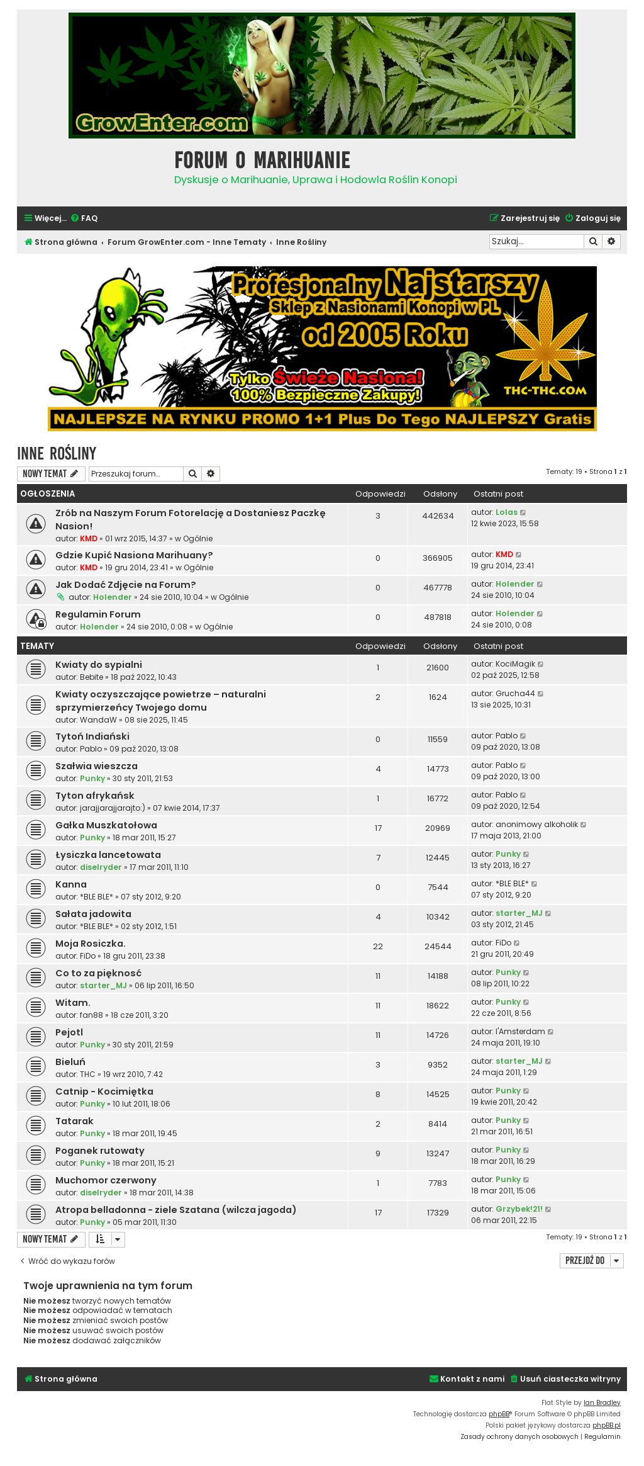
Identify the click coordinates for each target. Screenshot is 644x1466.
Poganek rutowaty (100, 1150)
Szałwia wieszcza (96, 766)
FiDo (88, 955)
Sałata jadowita (93, 914)
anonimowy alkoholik (537, 824)
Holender (112, 597)
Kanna (71, 884)
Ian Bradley (602, 1402)
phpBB (499, 1414)
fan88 (91, 1015)
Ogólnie (198, 538)
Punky (92, 778)
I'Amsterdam (520, 1031)
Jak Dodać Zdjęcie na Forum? (125, 584)
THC (88, 1074)
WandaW (98, 719)
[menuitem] (83, 218)
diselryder (101, 867)
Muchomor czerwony (106, 1180)
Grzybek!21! (519, 1209)
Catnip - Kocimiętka (104, 1091)
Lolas (507, 512)
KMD (88, 538)
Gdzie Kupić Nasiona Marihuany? (134, 555)
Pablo (91, 748)
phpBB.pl (606, 1425)
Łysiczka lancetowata (108, 855)
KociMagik (515, 663)
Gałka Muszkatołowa (106, 825)
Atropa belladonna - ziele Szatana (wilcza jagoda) (176, 1210)
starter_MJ (519, 913)
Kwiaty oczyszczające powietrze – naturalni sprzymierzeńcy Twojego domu (160, 701)
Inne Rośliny (56, 453)
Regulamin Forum (98, 614)
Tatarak (74, 1121)
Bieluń (70, 1062)
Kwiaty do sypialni (98, 664)
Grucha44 (515, 693)
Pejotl (69, 1032)
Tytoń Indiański (92, 736)
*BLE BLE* (96, 896)
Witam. (73, 1002)
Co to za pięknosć (98, 973)
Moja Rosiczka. (90, 943)
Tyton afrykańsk (95, 795)
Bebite (91, 677)
